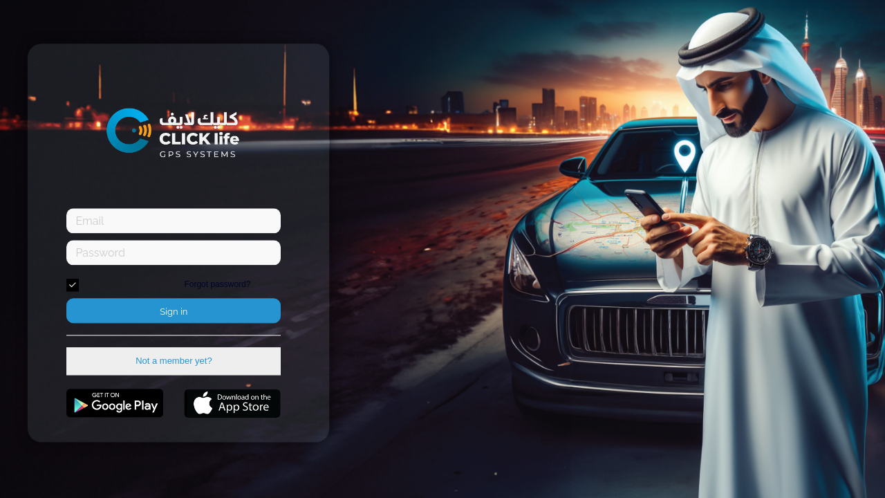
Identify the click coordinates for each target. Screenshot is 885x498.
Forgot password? (217, 285)
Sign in (173, 312)
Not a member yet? (174, 361)
